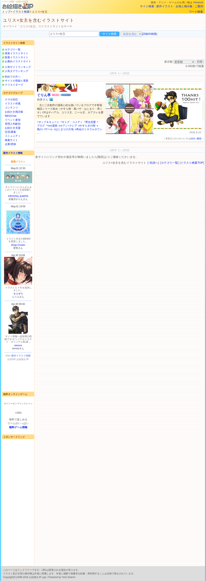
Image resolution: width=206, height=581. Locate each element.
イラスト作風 (13, 103)
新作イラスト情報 (13, 153)
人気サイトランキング (18, 66)
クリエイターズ (14, 84)
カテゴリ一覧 (13, 49)
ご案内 (199, 6)
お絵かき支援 (13, 127)
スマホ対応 (11, 99)
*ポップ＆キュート (48, 122)
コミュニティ (13, 135)
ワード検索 (196, 11)
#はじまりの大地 (64, 129)
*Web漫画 (51, 125)
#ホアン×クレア (68, 125)
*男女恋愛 (90, 122)
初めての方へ (13, 76)
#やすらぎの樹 (87, 125)
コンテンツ (11, 107)
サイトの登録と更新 (16, 80)
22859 (192, 138)
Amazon (198, 2)
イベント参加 (13, 119)
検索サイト (11, 140)
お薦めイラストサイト (18, 61)
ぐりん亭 (44, 95)
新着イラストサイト (16, 57)
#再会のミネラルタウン (88, 129)
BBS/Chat (10, 115)
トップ (6, 11)
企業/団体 (10, 144)
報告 (199, 138)
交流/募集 (10, 131)
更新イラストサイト (16, 53)
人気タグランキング (16, 70)
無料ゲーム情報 (18, 427)
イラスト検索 (21, 11)
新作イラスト (164, 6)
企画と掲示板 (184, 6)
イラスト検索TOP (191, 162)
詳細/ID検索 (150, 33)
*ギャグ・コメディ (72, 122)
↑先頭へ (153, 162)
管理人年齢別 (13, 123)
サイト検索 (147, 6)
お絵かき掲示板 (14, 111)
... (38, 132)
